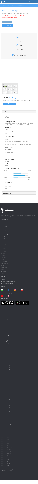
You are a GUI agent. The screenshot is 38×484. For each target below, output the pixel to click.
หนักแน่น (30, 179)
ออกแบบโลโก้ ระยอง (5, 339)
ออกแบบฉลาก (3, 225)
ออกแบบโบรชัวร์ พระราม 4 (6, 431)
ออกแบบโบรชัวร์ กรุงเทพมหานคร (7, 449)
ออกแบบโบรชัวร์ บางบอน (6, 441)
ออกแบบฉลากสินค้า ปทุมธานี (6, 371)
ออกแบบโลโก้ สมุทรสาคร (5, 325)
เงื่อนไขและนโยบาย (4, 263)
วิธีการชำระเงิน (3, 253)
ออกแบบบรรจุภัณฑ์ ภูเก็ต (5, 421)
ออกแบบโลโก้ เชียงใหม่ (5, 333)
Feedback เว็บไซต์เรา (5, 298)
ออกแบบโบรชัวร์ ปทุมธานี (6, 451)
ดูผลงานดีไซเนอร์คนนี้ (9, 104)
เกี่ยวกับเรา (3, 248)
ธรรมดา (5, 170)
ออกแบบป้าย (3, 239)
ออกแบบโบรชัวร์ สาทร (5, 437)
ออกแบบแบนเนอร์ (4, 235)
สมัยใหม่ (29, 175)
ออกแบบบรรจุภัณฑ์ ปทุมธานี (6, 411)
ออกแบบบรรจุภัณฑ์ (4, 227)
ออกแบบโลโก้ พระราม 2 (5, 307)
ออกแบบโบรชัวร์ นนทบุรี (5, 463)
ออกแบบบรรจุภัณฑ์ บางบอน (6, 401)
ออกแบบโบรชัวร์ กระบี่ (5, 465)
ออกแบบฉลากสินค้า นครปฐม (6, 375)
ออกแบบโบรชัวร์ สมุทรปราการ (7, 447)
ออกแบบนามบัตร (10, 5)
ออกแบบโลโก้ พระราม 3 (5, 309)
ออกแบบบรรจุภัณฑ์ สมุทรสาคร (7, 405)
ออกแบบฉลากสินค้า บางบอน (6, 361)
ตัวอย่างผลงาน (3, 257)
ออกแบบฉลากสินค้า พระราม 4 (7, 351)
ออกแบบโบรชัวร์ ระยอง (5, 459)
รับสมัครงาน (3, 269)
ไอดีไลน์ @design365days (7, 283)
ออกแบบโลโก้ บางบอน (5, 321)
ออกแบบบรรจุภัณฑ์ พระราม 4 (7, 391)
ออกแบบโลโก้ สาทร (4, 317)
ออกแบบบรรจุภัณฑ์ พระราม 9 (7, 393)
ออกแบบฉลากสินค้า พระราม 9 (7, 353)
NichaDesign (12, 98)
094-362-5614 (5, 280)
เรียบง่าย (5, 177)
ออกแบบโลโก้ (3, 223)
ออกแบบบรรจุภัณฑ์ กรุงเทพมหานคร (8, 409)
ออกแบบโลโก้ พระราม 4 (5, 311)
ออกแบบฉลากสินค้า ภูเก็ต (6, 381)
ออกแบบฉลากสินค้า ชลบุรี (6, 377)
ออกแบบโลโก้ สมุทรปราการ (6, 327)
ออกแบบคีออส (3, 237)
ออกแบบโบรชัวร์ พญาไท (5, 439)
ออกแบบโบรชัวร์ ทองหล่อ (6, 435)
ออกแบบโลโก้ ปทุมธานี (5, 331)
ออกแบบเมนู (3, 241)
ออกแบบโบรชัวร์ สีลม (5, 443)
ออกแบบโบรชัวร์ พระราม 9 (6, 433)
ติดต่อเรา (2, 265)
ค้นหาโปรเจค (3, 5)
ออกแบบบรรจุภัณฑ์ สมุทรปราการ (7, 407)
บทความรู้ (3, 273)
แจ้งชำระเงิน (3, 255)
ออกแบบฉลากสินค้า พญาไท (6, 359)
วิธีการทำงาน (3, 271)
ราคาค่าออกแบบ (4, 251)
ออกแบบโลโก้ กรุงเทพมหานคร (6, 329)
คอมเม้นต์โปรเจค (7, 193)
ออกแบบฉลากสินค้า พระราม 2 (7, 347)
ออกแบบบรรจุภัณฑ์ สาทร (6, 397)
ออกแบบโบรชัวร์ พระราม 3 (6, 429)
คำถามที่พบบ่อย (4, 261)
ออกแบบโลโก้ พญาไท (5, 319)
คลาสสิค (5, 175)
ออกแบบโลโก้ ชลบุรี (4, 337)
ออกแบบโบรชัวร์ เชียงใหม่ (6, 453)
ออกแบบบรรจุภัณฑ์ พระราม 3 (7, 389)
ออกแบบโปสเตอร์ (4, 231)
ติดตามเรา (3, 286)
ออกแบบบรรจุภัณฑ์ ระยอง (6, 419)
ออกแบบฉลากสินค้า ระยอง (6, 379)
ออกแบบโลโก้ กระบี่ (4, 345)
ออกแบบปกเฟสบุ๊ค (4, 243)
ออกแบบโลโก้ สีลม (4, 323)
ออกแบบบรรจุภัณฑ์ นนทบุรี (6, 423)
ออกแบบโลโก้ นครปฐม (5, 335)
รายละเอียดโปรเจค (6, 112)
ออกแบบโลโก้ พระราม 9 (5, 313)
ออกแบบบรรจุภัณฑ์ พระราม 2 (7, 387)
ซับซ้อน (29, 170)
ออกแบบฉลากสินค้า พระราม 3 (7, 349)
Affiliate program (4, 267)
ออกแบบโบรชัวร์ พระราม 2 (6, 427)
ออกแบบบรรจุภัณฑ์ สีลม (5, 403)
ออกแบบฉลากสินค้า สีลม (5, 363)
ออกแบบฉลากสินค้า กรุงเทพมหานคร (8, 369)
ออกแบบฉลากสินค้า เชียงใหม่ (6, 373)
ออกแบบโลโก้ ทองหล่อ (5, 315)
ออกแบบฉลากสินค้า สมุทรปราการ (7, 367)
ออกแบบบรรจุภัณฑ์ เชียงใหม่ (6, 413)
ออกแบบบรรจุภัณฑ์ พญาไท (6, 399)
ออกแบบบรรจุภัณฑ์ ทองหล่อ (6, 395)
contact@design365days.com (8, 282)
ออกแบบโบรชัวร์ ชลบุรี (5, 457)
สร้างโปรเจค (3, 259)
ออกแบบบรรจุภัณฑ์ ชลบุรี (6, 417)
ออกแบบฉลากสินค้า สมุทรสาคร (7, 365)
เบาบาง (5, 179)
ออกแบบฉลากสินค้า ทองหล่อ (6, 355)
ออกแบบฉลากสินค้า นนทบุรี (6, 383)
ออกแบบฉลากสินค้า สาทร (6, 357)
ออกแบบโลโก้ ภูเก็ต (4, 341)
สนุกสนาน (5, 173)
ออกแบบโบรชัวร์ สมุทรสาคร (6, 445)
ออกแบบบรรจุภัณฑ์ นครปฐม (6, 415)
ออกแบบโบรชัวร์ (4, 229)
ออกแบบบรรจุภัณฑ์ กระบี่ (6, 425)
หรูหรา (29, 177)
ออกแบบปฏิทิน (3, 245)
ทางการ (29, 173)
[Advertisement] (12, 73)
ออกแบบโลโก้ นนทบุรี (5, 343)
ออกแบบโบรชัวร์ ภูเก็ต (5, 461)
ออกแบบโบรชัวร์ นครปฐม (6, 455)
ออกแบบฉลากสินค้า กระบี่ (6, 385)
